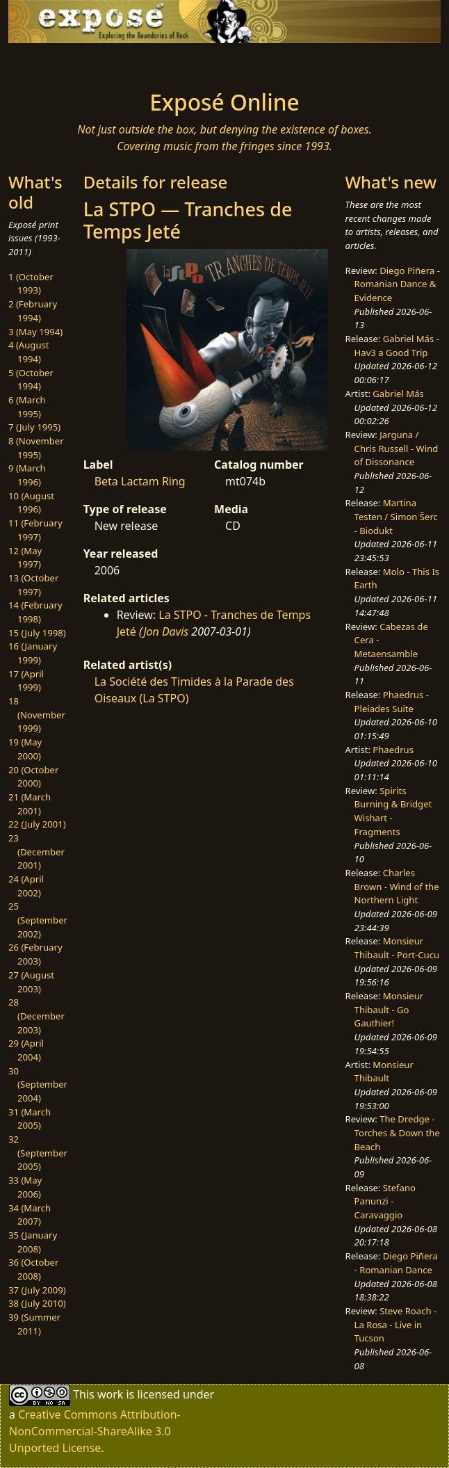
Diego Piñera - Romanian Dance (396, 1263)
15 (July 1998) (37, 633)
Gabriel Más (398, 393)
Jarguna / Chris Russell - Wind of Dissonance (396, 448)
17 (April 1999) (26, 681)
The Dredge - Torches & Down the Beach (397, 1132)
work (110, 1394)
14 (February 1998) (35, 612)
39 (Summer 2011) (34, 1324)
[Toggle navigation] (73, 62)
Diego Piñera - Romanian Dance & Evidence (397, 284)
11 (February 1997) (35, 530)
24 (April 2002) (26, 886)
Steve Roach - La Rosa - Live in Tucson (395, 1324)
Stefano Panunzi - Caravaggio (385, 1201)
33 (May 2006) (25, 1187)
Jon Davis (165, 631)
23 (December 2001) (36, 851)
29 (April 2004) (26, 1050)
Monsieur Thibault (384, 1071)
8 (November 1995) (36, 448)
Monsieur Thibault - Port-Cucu (396, 948)
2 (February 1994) (32, 311)
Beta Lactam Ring (140, 481)
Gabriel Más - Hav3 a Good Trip (396, 345)
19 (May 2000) (25, 749)
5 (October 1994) (31, 379)
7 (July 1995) (34, 427)
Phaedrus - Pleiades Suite (391, 701)
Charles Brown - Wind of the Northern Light (396, 886)
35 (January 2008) (32, 1242)
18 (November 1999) (36, 714)
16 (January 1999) (32, 653)
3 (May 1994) (35, 331)
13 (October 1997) (33, 585)
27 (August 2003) (31, 982)
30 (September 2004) (37, 1084)
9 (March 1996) (27, 475)
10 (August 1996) (31, 503)
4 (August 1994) (28, 352)
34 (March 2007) (29, 1215)
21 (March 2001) (29, 804)
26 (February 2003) (35, 954)
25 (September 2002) (37, 919)
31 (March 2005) (29, 1119)
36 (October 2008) (33, 1269)
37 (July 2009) (37, 1290)
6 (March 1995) (27, 407)
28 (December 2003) (36, 1015)
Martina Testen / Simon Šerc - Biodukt (396, 516)
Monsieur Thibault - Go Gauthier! (389, 1009)
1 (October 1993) (31, 284)
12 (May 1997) (25, 558)
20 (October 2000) (33, 777)
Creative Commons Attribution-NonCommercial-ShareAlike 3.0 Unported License (95, 1431)
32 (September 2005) (37, 1152)
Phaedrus (393, 749)
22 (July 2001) (37, 824)
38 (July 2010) (37, 1303)
